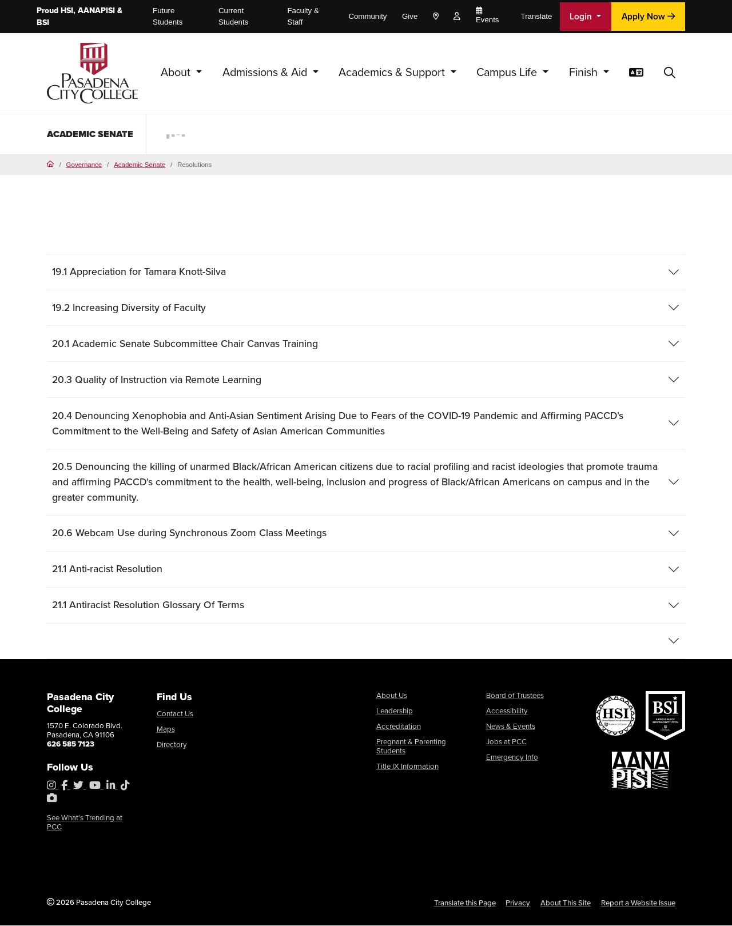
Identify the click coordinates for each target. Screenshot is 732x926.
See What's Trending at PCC (84, 823)
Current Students (233, 16)
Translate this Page (465, 903)
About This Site (565, 903)
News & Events (510, 726)
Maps (166, 729)
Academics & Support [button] (393, 72)
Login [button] (582, 16)
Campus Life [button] (508, 72)
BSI (43, 23)
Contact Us (175, 714)
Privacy (518, 903)
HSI (67, 11)
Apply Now (648, 16)
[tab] (366, 272)
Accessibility (507, 711)
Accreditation (398, 726)
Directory (172, 745)
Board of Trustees (515, 695)
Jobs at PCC (506, 742)
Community (367, 16)
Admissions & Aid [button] (266, 72)
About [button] (177, 72)
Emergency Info (512, 757)
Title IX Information (407, 766)
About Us (391, 695)
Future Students (167, 16)
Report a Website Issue (638, 903)
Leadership (394, 711)
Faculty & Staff (303, 16)
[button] (669, 73)
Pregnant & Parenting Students (411, 747)
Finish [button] (584, 72)
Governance (84, 164)
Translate (536, 16)
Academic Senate (74, 133)
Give (409, 16)
